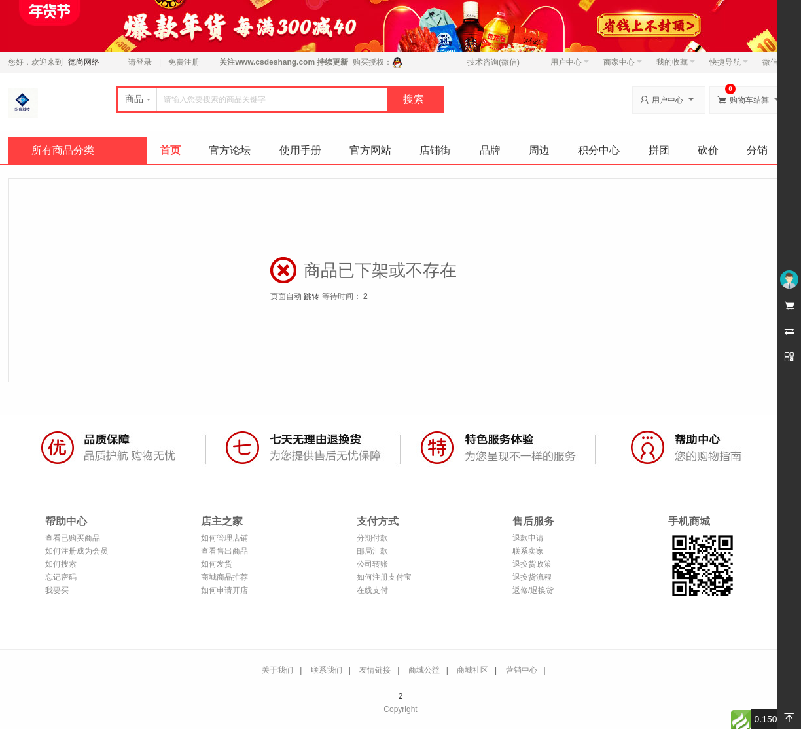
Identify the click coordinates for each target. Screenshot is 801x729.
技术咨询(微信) (493, 62)
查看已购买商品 (72, 537)
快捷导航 (728, 62)
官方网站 (370, 150)
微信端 (774, 62)
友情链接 (375, 670)
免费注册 (184, 62)
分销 (757, 150)
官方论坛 (230, 150)
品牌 (490, 150)
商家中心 (622, 62)
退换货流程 (532, 577)
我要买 (57, 590)
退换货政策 (532, 564)
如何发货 (216, 564)
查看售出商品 (224, 551)
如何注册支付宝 (384, 577)
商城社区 (472, 670)
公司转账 (372, 564)
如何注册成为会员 (76, 551)
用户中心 (569, 62)
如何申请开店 (224, 590)
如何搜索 (61, 564)
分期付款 (372, 537)
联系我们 (326, 670)
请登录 (140, 62)
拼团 (659, 150)
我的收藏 (675, 62)
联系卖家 (528, 551)
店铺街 (435, 150)
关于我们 (277, 670)
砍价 (708, 150)
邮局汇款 (372, 551)
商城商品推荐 (224, 577)
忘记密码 (61, 577)
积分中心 (599, 150)
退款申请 (528, 537)
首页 (170, 150)
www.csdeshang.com (275, 62)
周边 (539, 150)
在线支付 (372, 590)
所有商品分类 (62, 150)
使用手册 (300, 150)
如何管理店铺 (224, 537)
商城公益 (424, 670)
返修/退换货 (533, 590)
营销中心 (521, 670)
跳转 (311, 296)
